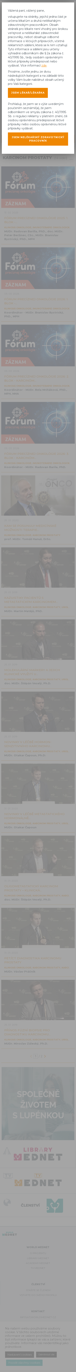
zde (44, 65)
